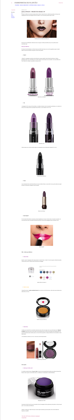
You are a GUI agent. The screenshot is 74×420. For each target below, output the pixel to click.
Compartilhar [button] (24, 417)
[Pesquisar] (61, 3)
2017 (12, 13)
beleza (29, 416)
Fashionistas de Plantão (26, 3)
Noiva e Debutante (23, 5)
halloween (12, 16)
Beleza (38, 5)
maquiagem (13, 17)
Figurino (17, 5)
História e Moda (32, 5)
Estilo (42, 5)
